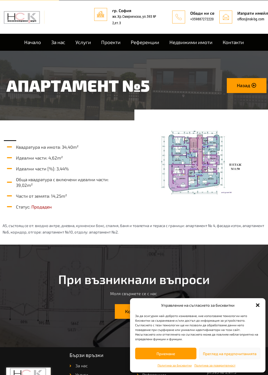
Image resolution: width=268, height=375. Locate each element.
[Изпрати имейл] (225, 17)
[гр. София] (100, 14)
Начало (32, 42)
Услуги (83, 42)
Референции (145, 42)
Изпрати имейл (252, 13)
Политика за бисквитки (175, 365)
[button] (257, 305)
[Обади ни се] (178, 17)
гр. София (121, 10)
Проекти (110, 42)
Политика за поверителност (215, 365)
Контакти (233, 42)
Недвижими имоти (190, 42)
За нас (58, 42)
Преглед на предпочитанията (229, 353)
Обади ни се (202, 13)
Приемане (166, 353)
